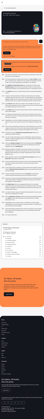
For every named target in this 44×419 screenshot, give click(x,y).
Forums (2, 368)
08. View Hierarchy (9, 250)
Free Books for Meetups (6, 373)
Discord (3, 364)
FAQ (2, 355)
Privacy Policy (4, 345)
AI (2, 326)
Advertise (3, 346)
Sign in (13, 56)
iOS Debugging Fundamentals (11, 228)
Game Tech (3, 330)
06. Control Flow (8, 246)
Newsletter (3, 370)
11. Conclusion (8, 256)
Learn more (6, 52)
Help (2, 353)
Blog (2, 372)
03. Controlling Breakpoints (10, 240)
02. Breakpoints (8, 238)
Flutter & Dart (4, 328)
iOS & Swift (3, 322)
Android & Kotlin (5, 324)
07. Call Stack (8, 248)
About (2, 341)
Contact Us (3, 357)
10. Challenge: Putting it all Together (12, 254)
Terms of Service (4, 343)
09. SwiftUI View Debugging (11, 252)
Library (2, 334)
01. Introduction (8, 236)
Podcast (3, 366)
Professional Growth (5, 332)
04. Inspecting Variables (10, 242)
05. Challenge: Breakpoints (10, 244)
